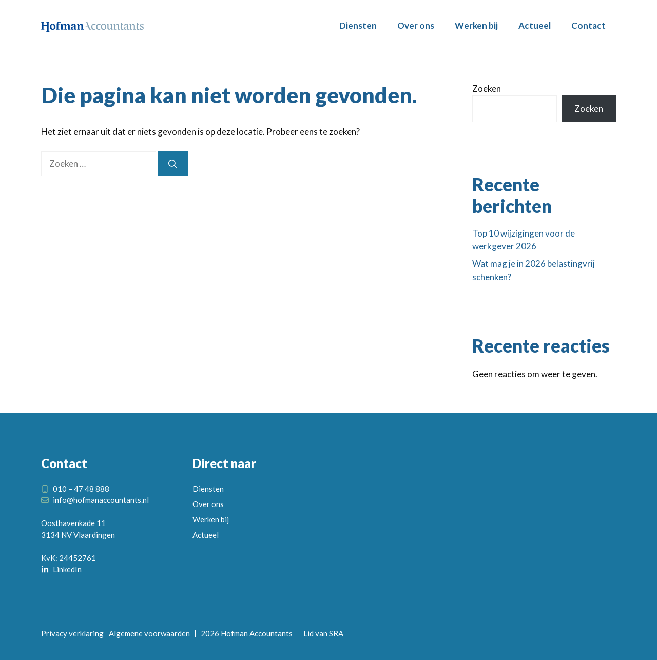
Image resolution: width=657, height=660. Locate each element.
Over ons (415, 25)
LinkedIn (67, 569)
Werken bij (476, 25)
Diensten (358, 25)
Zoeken (486, 88)
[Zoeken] (173, 163)
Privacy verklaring (72, 633)
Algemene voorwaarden (149, 633)
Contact (588, 25)
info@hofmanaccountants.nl (101, 499)
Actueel (534, 25)
